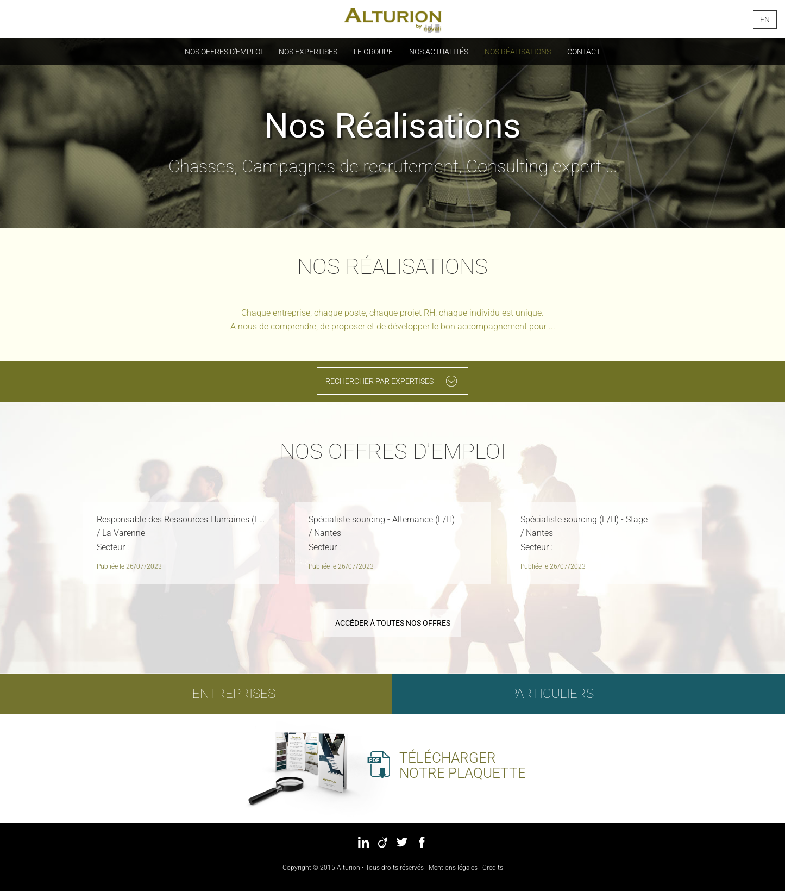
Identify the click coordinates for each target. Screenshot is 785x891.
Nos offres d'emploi (223, 51)
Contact (583, 51)
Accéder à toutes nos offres (392, 623)
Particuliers (551, 693)
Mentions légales (453, 867)
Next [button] (728, 541)
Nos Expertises (308, 51)
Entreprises (234, 693)
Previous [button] (57, 541)
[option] (181, 546)
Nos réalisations (518, 51)
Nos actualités (438, 51)
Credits (492, 867)
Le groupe (373, 51)
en (765, 19)
